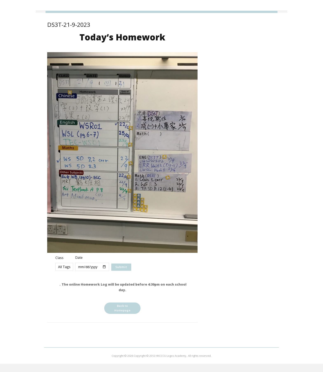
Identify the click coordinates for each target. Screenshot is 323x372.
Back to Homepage (122, 308)
